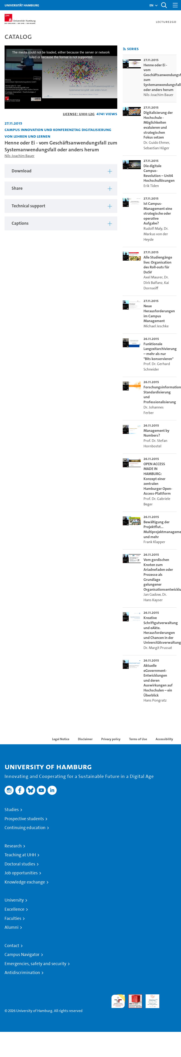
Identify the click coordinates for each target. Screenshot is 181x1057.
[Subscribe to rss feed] (124, 49)
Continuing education (25, 828)
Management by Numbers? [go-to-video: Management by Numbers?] (156, 433)
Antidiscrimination (22, 973)
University (14, 900)
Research (13, 846)
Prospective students (24, 819)
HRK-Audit (150, 1000)
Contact (12, 946)
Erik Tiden (151, 185)
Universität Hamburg (22, 5)
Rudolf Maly (153, 228)
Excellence (14, 909)
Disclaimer (85, 739)
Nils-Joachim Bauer (20, 155)
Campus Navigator (22, 955)
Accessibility (164, 739)
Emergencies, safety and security (35, 964)
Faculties (13, 918)
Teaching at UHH (20, 855)
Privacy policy (110, 739)
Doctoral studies (20, 864)
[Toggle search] (164, 5)
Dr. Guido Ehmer (156, 142)
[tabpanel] (61, 171)
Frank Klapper (154, 541)
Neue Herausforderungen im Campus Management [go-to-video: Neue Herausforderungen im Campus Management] (159, 313)
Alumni (12, 927)
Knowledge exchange (25, 882)
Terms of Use (138, 739)
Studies (12, 810)
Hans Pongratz (155, 700)
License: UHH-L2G (79, 114)
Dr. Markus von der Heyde (156, 234)
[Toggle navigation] (175, 5)
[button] (151, 5)
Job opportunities (21, 873)
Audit (132, 997)
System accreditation (169, 1000)
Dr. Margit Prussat (158, 647)
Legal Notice (60, 739)
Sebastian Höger (156, 148)
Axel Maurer (153, 277)
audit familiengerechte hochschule (118, 1001)
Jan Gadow (152, 594)
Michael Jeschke (156, 326)
